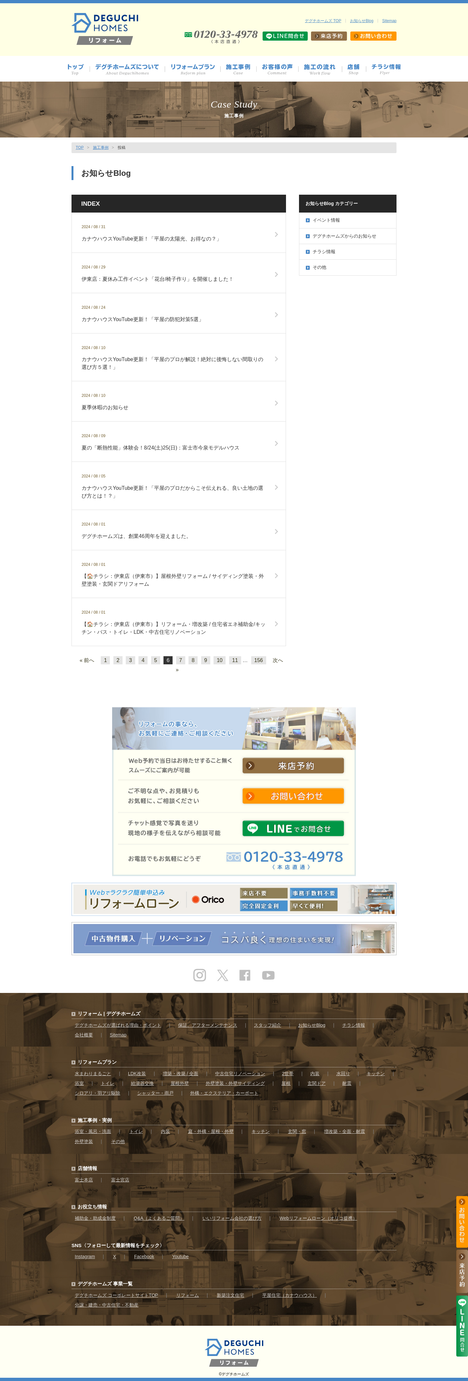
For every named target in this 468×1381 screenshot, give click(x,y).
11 (235, 660)
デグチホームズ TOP (323, 21)
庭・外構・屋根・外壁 (211, 1131)
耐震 (346, 1083)
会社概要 (84, 1034)
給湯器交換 (142, 1083)
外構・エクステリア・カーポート (224, 1093)
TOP (80, 147)
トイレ (107, 1083)
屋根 (286, 1083)
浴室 (79, 1083)
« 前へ (87, 660)
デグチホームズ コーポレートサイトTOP (116, 1295)
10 (220, 660)
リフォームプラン (97, 1062)
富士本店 (84, 1179)
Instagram (85, 1256)
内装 (314, 1073)
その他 (316, 267)
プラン (195, 69)
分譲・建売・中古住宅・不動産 (106, 1305)
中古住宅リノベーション (240, 1073)
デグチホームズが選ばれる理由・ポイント (118, 1025)
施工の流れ (323, 69)
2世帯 (287, 1073)
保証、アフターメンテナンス (207, 1025)
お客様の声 (280, 69)
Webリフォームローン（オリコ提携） (318, 1218)
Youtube (180, 1256)
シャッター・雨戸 (155, 1093)
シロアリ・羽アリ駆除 (97, 1093)
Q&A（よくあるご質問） (159, 1218)
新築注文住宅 (230, 1295)
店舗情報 (356, 69)
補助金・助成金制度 (95, 1218)
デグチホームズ (235, 1374)
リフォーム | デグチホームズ (109, 1013)
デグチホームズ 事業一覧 (105, 1283)
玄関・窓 (297, 1131)
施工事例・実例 (95, 1120)
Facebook (144, 1256)
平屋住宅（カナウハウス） (289, 1295)
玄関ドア (316, 1083)
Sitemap (389, 21)
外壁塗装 (84, 1141)
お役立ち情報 (92, 1206)
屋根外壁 (180, 1083)
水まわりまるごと (93, 1073)
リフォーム (187, 1295)
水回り (343, 1073)
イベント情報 (323, 220)
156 (258, 660)
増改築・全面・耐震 (344, 1131)
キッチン (376, 1073)
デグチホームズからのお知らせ (341, 236)
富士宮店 (120, 1179)
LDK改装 (137, 1073)
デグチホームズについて (130, 69)
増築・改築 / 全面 (181, 1073)
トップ (78, 69)
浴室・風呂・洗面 (93, 1131)
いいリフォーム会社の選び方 (232, 1218)
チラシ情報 (386, 69)
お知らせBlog (361, 21)
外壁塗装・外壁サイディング (235, 1083)
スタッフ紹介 (267, 1025)
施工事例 (241, 69)
